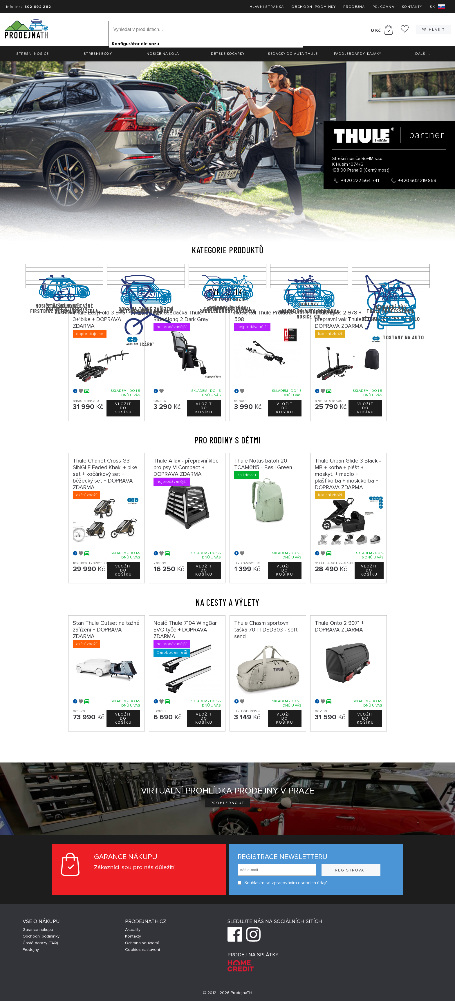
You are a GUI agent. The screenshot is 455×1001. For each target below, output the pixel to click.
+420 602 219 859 (417, 180)
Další (422, 54)
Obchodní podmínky (313, 7)
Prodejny (31, 949)
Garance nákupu (38, 929)
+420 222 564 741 (360, 180)
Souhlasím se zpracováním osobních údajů (283, 883)
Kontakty (412, 7)
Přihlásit (433, 30)
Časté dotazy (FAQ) (40, 942)
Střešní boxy (98, 54)
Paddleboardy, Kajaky (357, 54)
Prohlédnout (228, 803)
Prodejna (354, 7)
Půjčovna (383, 7)
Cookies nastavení (142, 949)
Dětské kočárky (228, 54)
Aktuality (132, 929)
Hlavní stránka (267, 7)
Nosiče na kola (163, 54)
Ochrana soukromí (142, 942)
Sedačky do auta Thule (293, 54)
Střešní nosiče (32, 54)
